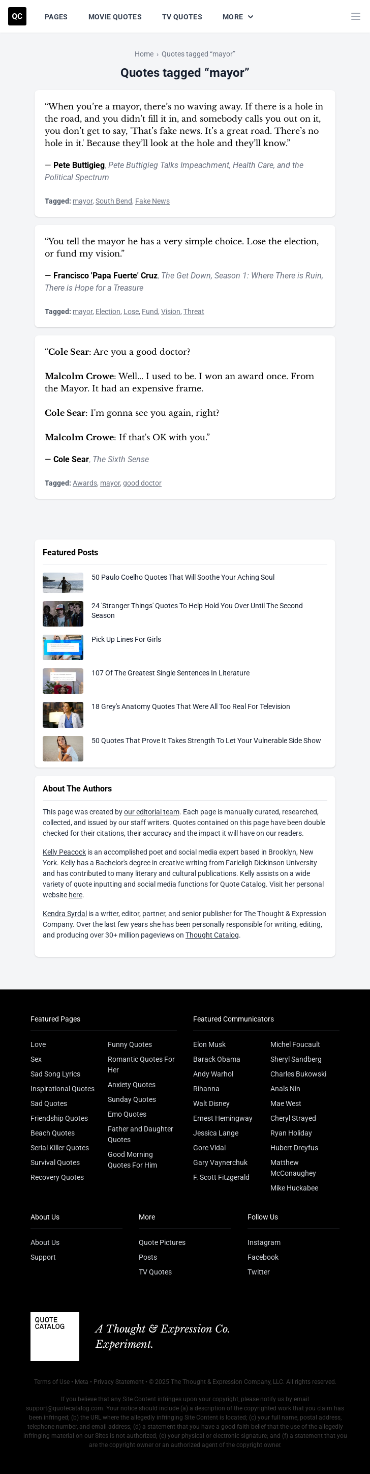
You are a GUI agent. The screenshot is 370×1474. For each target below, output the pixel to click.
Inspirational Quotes (62, 1089)
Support (43, 1257)
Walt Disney (211, 1103)
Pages (56, 17)
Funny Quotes (130, 1044)
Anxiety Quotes (132, 1085)
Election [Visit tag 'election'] (108, 311)
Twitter (259, 1272)
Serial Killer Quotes (59, 1148)
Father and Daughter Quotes (140, 1134)
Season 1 (230, 275)
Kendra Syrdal (65, 914)
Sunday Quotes (132, 1099)
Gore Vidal (209, 1148)
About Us (44, 1242)
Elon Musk (209, 1044)
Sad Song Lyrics (55, 1074)
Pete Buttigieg (79, 165)
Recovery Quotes (57, 1177)
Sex (36, 1059)
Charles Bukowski (298, 1074)
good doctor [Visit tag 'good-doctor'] (142, 483)
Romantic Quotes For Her (141, 1064)
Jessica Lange (215, 1133)
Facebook (263, 1257)
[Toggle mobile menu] (356, 16)
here (75, 895)
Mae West (285, 1103)
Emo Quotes (127, 1114)
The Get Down (186, 275)
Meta (81, 1381)
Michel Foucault (295, 1044)
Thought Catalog (212, 935)
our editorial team (151, 812)
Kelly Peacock (64, 852)
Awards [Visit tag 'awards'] (85, 483)
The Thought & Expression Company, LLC (227, 1381)
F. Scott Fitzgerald (221, 1177)
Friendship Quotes (59, 1118)
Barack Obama (216, 1059)
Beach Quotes (52, 1133)
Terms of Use (52, 1381)
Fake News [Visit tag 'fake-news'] (152, 201)
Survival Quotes (55, 1162)
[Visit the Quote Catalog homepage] (17, 16)
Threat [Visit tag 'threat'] (193, 311)
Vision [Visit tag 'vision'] (170, 311)
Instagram (264, 1242)
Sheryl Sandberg (296, 1059)
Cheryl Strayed (293, 1118)
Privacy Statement (119, 1381)
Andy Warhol (213, 1074)
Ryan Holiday (291, 1133)
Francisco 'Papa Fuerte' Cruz (105, 275)
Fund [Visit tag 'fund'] (150, 311)
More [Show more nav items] (239, 17)
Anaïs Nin (285, 1089)
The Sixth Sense (120, 459)
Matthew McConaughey (293, 1167)
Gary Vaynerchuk (220, 1162)
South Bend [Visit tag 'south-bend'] (114, 201)
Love (38, 1044)
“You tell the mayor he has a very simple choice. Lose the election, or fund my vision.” (182, 247)
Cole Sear (71, 459)
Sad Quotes (48, 1103)
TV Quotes (182, 17)
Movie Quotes (115, 17)
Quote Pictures (162, 1242)
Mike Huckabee (294, 1188)
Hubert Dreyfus (294, 1148)
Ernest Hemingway (223, 1118)
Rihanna (206, 1089)
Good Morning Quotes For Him (132, 1159)
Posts (148, 1257)
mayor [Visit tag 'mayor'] (82, 201)
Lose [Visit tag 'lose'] (131, 311)
